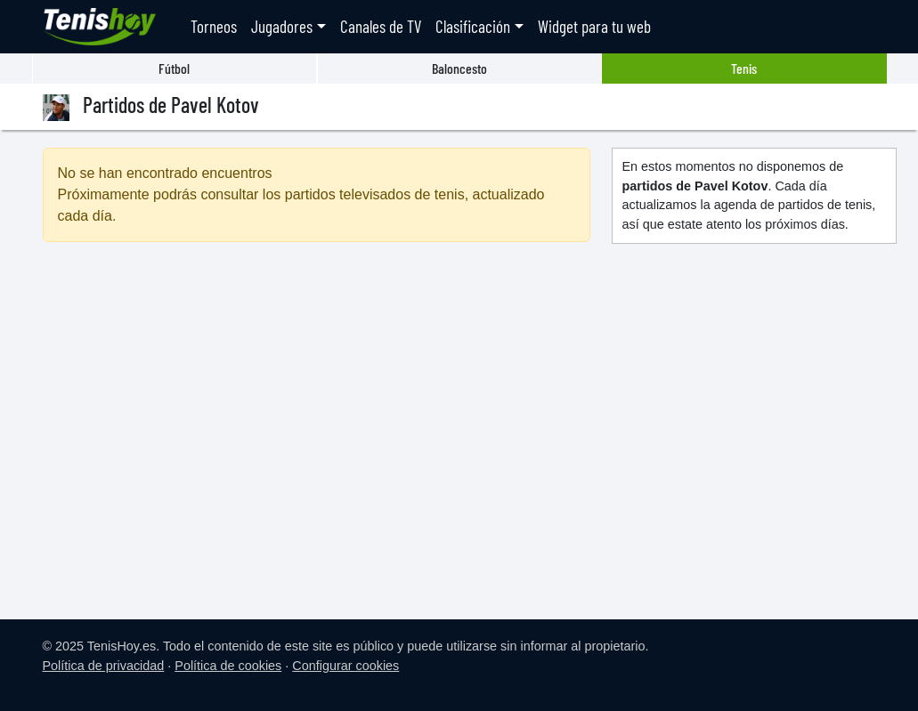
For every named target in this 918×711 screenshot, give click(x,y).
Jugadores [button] (282, 26)
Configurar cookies (345, 665)
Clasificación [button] (472, 26)
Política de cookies (228, 665)
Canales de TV (380, 26)
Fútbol (174, 68)
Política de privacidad (104, 665)
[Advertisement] (317, 409)
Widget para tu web (594, 26)
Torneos (214, 26)
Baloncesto (459, 68)
